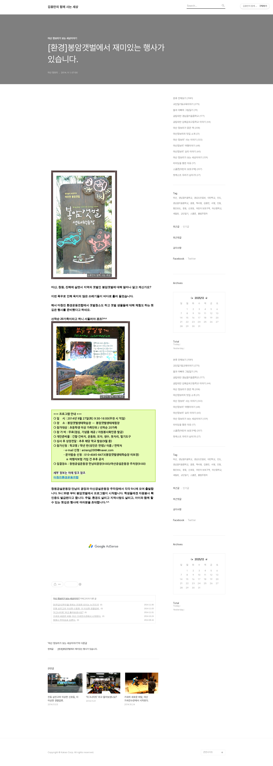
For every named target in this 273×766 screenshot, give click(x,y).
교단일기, (185, 213)
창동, (185, 208)
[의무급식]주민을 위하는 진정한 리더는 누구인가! (76, 604)
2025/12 (199, 298)
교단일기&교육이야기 (186, 104)
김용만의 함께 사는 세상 (63, 7)
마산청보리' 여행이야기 (186, 146)
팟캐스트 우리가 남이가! (187, 175)
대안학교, (212, 198)
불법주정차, (203, 213)
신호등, (191, 208)
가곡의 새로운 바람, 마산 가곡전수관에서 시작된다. (77, 616)
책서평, (199, 203)
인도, (219, 198)
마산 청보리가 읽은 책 (186, 128)
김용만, (207, 203)
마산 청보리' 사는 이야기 (187, 140)
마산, (175, 198)
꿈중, (192, 203)
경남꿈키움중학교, (181, 203)
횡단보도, (177, 208)
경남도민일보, (200, 198)
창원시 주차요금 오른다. (64, 620)
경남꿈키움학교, (186, 198)
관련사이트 (208, 752)
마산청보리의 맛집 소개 (186, 134)
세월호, (176, 213)
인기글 (186, 226)
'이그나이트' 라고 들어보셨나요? (68, 612)
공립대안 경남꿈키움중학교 (189, 116)
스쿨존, (193, 213)
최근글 (176, 226)
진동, (219, 203)
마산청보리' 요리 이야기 (187, 151)
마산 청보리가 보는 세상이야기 (66, 598)
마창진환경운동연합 (66, 477)
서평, (213, 203)
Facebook (178, 258)
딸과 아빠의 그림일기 (185, 110)
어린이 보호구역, (203, 208)
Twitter (192, 258)
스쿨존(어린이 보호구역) (187, 169)
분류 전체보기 (183, 98)
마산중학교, (217, 208)
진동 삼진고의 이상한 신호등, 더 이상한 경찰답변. (76, 608)
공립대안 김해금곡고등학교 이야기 (192, 122)
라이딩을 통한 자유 (184, 163)
